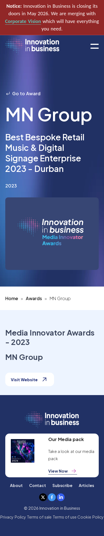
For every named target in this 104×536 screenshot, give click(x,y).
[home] (32, 46)
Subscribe (62, 485)
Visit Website (30, 379)
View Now (62, 471)
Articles (86, 485)
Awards (34, 298)
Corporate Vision (23, 21)
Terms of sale (39, 516)
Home (11, 298)
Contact (37, 485)
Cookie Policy (90, 516)
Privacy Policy (13, 516)
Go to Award (23, 93)
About (16, 485)
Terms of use (65, 516)
